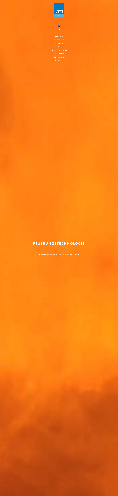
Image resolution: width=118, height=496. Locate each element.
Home (59, 29)
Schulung (59, 60)
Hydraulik (59, 43)
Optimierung (59, 57)
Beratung (59, 36)
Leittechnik (59, 53)
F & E (59, 33)
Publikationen (53, 254)
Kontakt (61, 254)
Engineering (59, 40)
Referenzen (46, 254)
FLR (59, 46)
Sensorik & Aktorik (59, 50)
